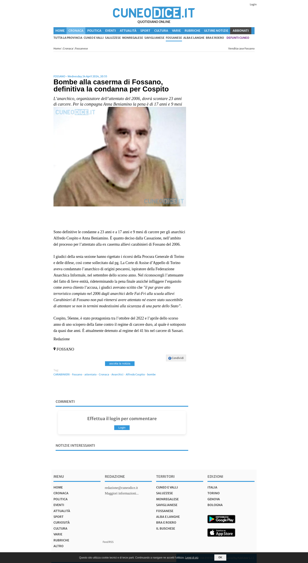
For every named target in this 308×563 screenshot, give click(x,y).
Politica (94, 31)
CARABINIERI (61, 374)
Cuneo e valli (94, 38)
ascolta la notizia (119, 363)
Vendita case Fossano (241, 48)
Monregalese (132, 38)
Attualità (128, 31)
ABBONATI (241, 31)
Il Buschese (165, 528)
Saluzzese (113, 38)
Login (253, 4)
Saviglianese (154, 38)
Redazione (115, 476)
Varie (176, 31)
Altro (58, 546)
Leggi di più (191, 557)
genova (213, 499)
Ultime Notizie (216, 31)
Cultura (161, 31)
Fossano (77, 374)
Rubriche (192, 31)
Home (60, 31)
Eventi (110, 31)
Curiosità (61, 522)
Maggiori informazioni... (122, 493)
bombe (151, 374)
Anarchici (117, 374)
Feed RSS (108, 542)
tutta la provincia (67, 38)
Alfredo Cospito (135, 374)
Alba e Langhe (193, 38)
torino (213, 493)
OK (220, 557)
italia (212, 487)
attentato (90, 374)
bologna (215, 505)
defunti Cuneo (238, 38)
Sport (145, 31)
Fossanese (174, 38)
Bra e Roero (215, 38)
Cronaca (75, 31)
